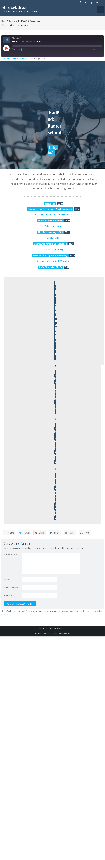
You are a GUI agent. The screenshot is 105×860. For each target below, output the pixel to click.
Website (8, 595)
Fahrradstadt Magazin (60, 633)
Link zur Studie (53, 237)
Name (7, 579)
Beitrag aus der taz (53, 226)
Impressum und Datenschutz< (52, 628)
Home (4, 21)
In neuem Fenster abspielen (14, 58)
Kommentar (10, 554)
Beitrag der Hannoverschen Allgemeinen (53, 214)
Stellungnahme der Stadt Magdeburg (54, 261)
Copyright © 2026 (43, 633)
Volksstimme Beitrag (53, 249)
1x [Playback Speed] (19, 49)
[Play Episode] (6, 48)
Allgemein (12, 21)
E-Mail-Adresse (11, 587)
